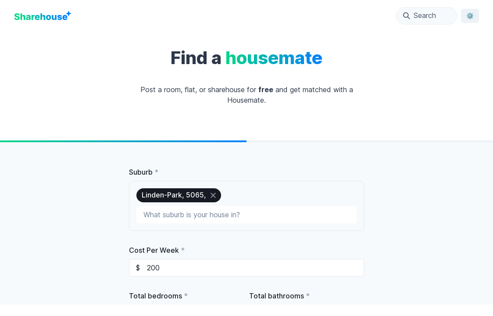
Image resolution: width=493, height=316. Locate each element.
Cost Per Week (157, 250)
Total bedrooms (158, 295)
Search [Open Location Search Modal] (419, 15)
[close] (213, 195)
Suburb (143, 172)
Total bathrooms (279, 295)
